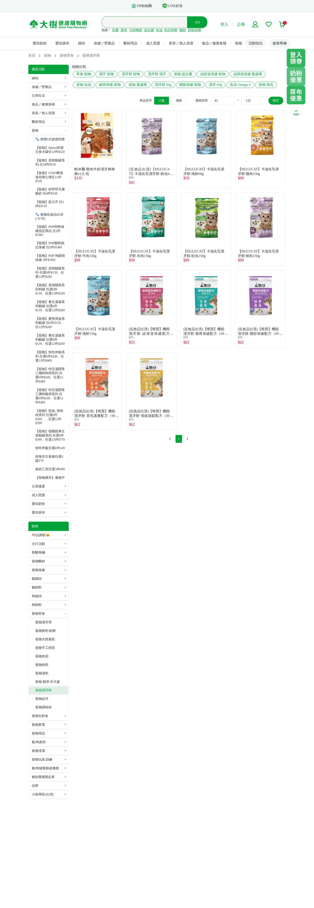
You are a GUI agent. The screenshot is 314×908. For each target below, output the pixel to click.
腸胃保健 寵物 (110, 84)
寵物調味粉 (43, 707)
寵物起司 (41, 698)
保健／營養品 (104, 43)
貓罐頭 (37, 578)
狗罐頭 (37, 596)
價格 (179, 100)
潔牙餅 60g (163, 84)
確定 (276, 100)
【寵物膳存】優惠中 (50, 477)
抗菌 (115, 30)
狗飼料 (37, 605)
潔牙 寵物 (106, 74)
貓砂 (182, 30)
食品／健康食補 (214, 43)
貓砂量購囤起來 (43, 777)
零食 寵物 (83, 74)
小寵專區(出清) (43, 794)
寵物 (238, 43)
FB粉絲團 (141, 5)
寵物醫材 (38, 561)
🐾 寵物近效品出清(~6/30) (49, 216)
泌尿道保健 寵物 (212, 74)
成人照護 (153, 43)
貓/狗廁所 (39, 742)
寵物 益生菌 (183, 74)
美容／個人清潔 (181, 43)
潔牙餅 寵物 (131, 74)
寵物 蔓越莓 (138, 84)
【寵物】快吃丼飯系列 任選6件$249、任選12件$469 (50, 356)
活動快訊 (256, 43)
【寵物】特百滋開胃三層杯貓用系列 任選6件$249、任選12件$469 (50, 396)
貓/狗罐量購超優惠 (45, 768)
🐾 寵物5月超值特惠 (50, 139)
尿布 (124, 30)
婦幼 (81, 43)
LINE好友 (172, 5)
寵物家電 (38, 724)
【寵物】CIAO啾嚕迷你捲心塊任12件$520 (49, 177)
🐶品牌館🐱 (41, 535)
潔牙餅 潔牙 (157, 74)
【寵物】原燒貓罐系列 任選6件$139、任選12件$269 (50, 272)
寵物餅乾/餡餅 (45, 630)
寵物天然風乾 (45, 639)
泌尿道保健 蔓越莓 (247, 74)
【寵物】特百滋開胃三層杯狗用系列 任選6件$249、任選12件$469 (50, 375)
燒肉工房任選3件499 (50, 469)
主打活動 (38, 544)
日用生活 (38, 95)
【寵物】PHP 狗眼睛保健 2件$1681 (50, 258)
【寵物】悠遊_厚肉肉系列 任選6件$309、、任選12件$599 (49, 417)
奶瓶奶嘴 (194, 30)
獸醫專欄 (38, 552)
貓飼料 (37, 587)
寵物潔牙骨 (43, 622)
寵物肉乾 (41, 664)
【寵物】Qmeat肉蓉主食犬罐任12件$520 (50, 150)
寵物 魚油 (83, 84)
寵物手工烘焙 (45, 647)
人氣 (162, 100)
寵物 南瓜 (266, 84)
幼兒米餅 (170, 30)
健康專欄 (280, 43)
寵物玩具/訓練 (42, 759)
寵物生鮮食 (40, 716)
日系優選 (38, 486)
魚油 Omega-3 (240, 84)
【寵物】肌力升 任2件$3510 (49, 204)
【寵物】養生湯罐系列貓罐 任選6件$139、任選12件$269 (50, 306)
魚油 (159, 30)
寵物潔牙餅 (43, 690)
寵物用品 (38, 733)
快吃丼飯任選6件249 (50, 448)
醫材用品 (130, 43)
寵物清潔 (38, 750)
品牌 (35, 785)
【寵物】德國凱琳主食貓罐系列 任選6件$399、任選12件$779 (50, 435)
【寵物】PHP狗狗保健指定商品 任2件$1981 (49, 231)
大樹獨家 (135, 30)
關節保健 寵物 (190, 84)
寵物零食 (38, 613)
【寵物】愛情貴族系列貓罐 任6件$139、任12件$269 (50, 323)
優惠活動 (38, 69)
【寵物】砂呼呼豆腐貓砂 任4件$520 (50, 191)
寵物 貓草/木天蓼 (47, 681)
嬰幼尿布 (62, 43)
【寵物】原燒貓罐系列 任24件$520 (50, 162)
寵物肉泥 (41, 656)
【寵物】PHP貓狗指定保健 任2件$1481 (49, 245)
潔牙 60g (215, 84)
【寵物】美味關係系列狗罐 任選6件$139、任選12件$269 (50, 289)
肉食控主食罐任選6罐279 (49, 458)
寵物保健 (38, 570)
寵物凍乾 (41, 673)
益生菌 (149, 30)
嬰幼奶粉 (40, 43)
